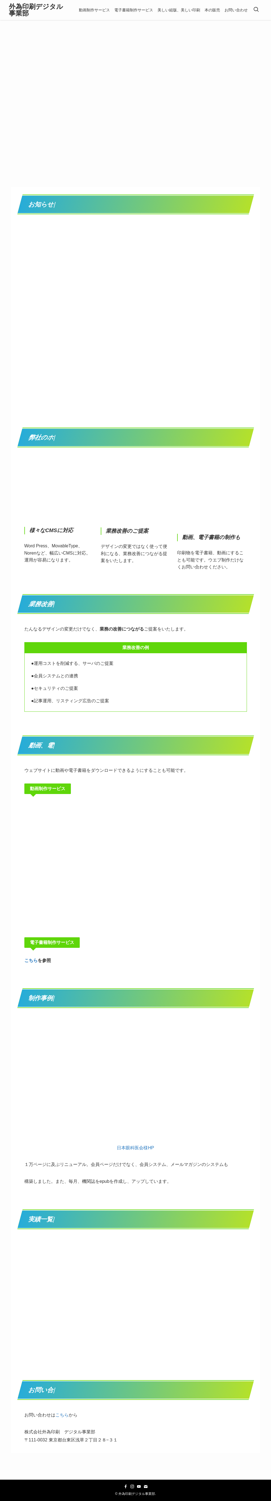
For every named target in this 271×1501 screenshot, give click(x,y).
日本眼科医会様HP (135, 1147)
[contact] (145, 1486)
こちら (31, 960)
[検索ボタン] (256, 10)
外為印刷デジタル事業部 (36, 10)
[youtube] (138, 1486)
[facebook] (125, 1486)
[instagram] (132, 1486)
